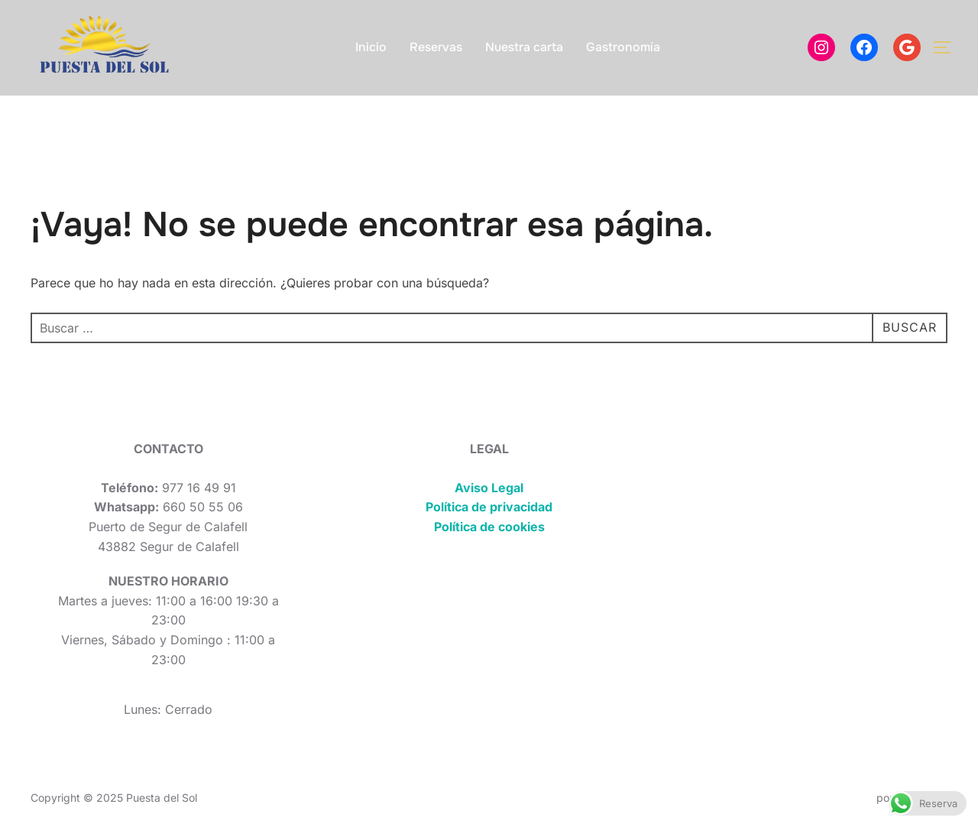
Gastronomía (623, 47)
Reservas (436, 47)
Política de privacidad (489, 506)
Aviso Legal (489, 487)
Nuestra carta (524, 47)
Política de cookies (489, 526)
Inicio (371, 47)
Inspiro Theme (837, 797)
